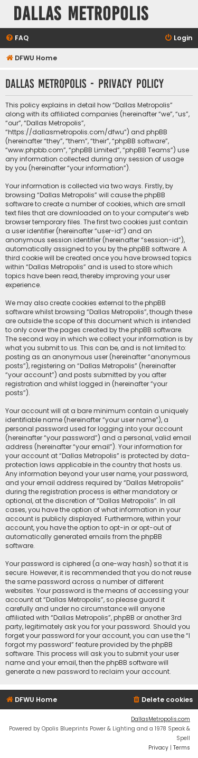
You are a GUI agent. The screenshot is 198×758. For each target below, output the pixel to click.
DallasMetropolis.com (160, 719)
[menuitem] (17, 38)
